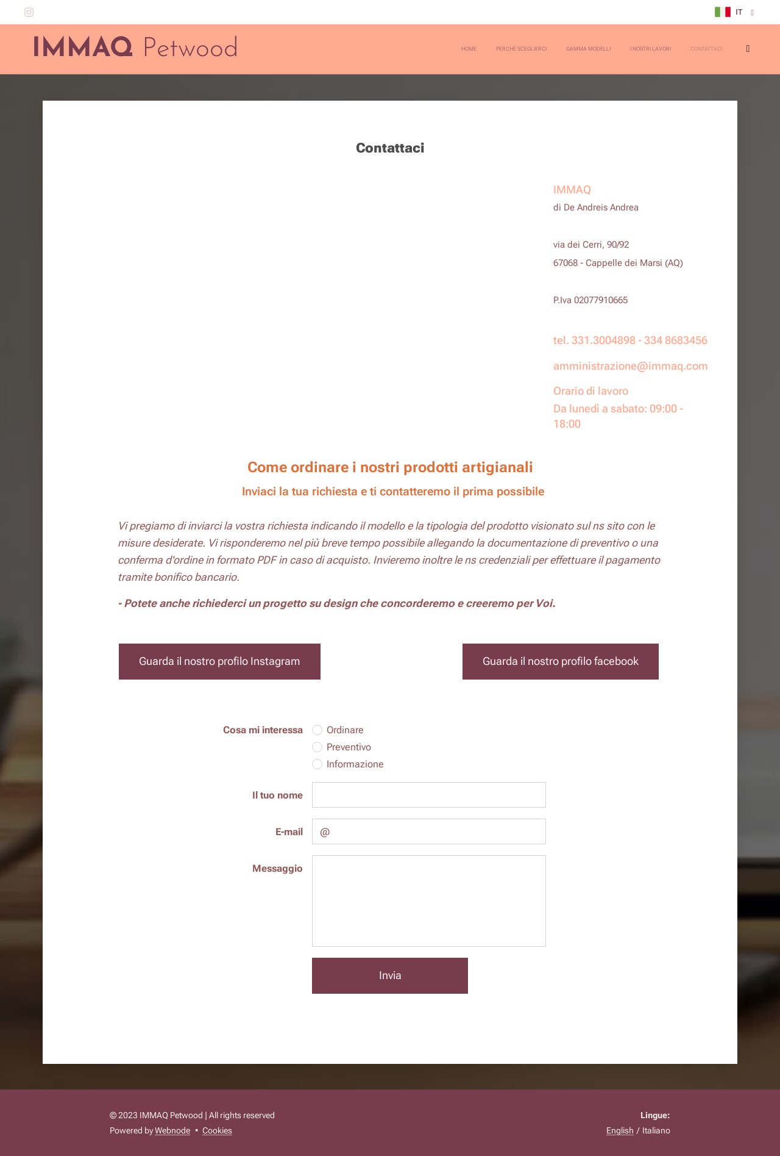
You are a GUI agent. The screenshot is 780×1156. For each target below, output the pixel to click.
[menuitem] (661, 49)
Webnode (172, 1130)
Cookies (217, 1130)
